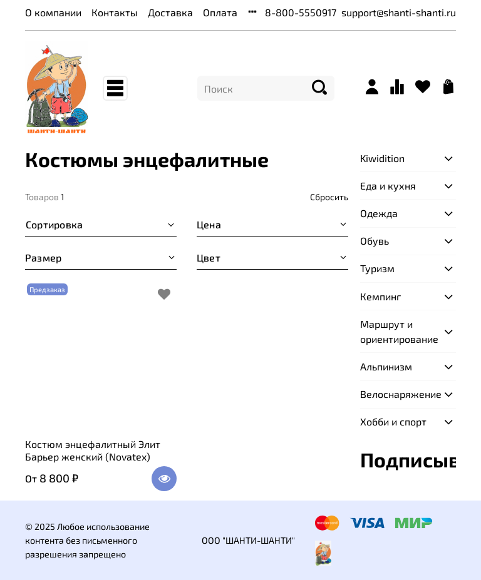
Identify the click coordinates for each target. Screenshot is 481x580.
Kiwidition (382, 158)
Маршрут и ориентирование (398, 331)
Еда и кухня (388, 185)
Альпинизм (386, 366)
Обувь (374, 241)
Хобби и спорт (393, 421)
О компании (53, 12)
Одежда (379, 213)
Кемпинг (380, 296)
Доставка (170, 12)
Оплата (220, 12)
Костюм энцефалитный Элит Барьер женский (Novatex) (92, 450)
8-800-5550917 (300, 12)
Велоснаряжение (398, 394)
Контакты (114, 12)
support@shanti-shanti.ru (398, 12)
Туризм (377, 268)
